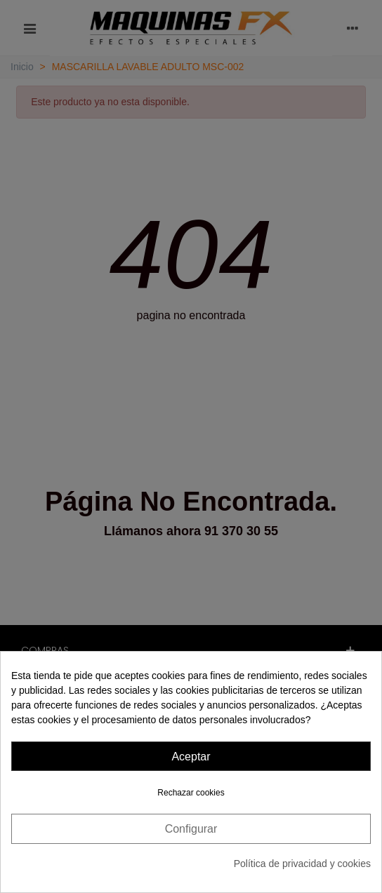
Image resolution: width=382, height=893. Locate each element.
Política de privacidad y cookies (302, 863)
